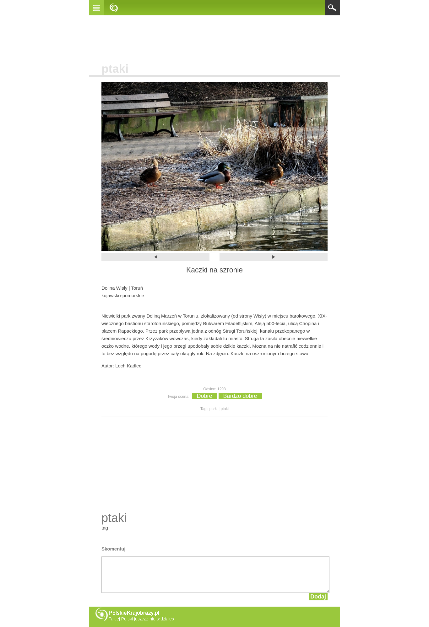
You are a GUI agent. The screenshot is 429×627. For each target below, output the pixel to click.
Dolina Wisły (114, 288)
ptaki (114, 68)
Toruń (137, 288)
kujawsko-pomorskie (122, 295)
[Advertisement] (214, 37)
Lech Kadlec (128, 365)
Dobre (204, 396)
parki (213, 409)
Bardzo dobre (240, 396)
